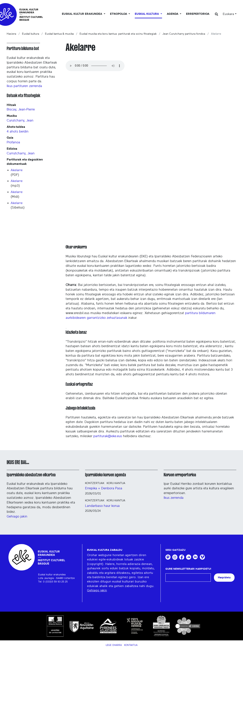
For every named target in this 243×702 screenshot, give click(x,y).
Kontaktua (131, 645)
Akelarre (17, 170)
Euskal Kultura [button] (147, 14)
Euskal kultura (30, 33)
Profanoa (13, 142)
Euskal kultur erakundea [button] (82, 14)
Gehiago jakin (17, 516)
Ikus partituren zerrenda (24, 86)
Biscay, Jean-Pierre (21, 109)
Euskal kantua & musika (59, 33)
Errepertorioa (197, 14)
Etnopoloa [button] (119, 14)
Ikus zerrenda (173, 497)
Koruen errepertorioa (180, 474)
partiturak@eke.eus (107, 436)
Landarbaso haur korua (102, 505)
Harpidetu (224, 577)
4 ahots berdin (17, 131)
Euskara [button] (228, 14)
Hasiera (11, 33)
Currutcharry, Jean (21, 153)
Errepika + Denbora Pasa (103, 488)
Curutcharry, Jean (20, 120)
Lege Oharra (114, 645)
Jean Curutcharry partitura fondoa (183, 33)
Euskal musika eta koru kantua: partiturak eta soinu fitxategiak (118, 33)
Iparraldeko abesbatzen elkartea (31, 474)
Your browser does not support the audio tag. (95, 65)
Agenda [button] (173, 14)
